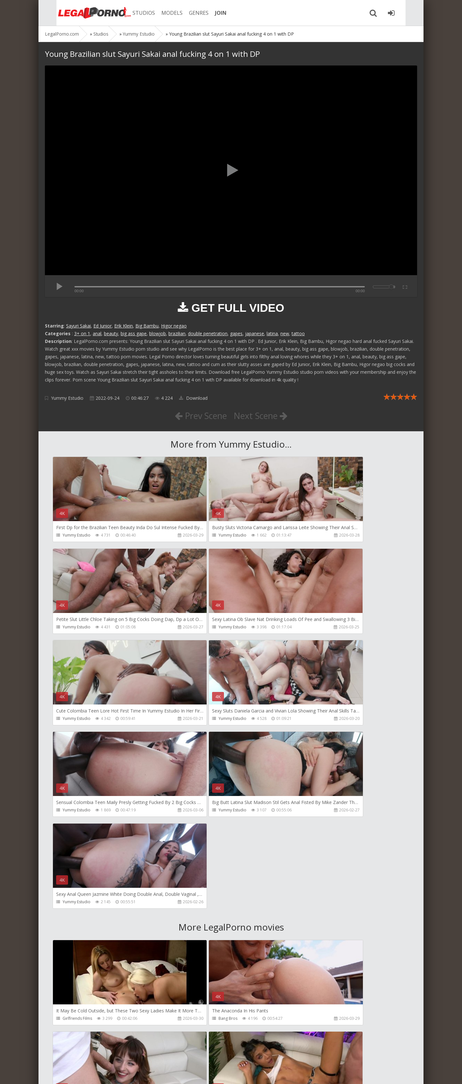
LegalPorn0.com (92, 1072)
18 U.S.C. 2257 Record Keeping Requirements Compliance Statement (249, 1072)
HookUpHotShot (317, 837)
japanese (254, 333)
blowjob (157, 333)
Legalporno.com (80, 13)
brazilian (176, 333)
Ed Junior (102, 326)
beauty (111, 333)
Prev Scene (199, 415)
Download (193, 398)
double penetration (207, 333)
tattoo (298, 333)
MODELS (161, 12)
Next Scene (263, 415)
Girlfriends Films (77, 837)
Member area (90, 1054)
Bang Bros (191, 837)
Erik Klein (123, 326)
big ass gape (134, 333)
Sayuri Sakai (78, 326)
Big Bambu (146, 326)
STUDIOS (133, 12)
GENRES (188, 12)
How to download (136, 1054)
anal (97, 333)
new (284, 333)
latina (272, 333)
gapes (236, 333)
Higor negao (174, 326)
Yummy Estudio (67, 398)
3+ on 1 (82, 333)
